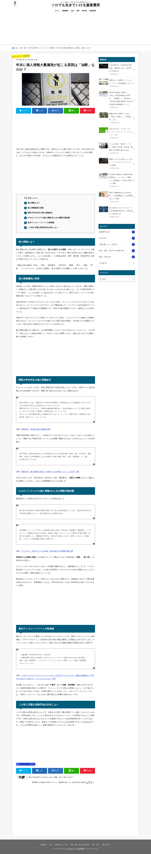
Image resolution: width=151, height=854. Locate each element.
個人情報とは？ (32, 203)
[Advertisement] (75, 29)
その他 (102, 263)
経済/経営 (93, 10)
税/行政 (84, 10)
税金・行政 (105, 257)
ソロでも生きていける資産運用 (75, 5)
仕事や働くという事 (108, 244)
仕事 (77, 10)
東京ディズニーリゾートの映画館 (39, 222)
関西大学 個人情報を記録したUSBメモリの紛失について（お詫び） (49, 472)
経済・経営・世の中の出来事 (111, 250)
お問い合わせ (106, 844)
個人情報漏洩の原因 (34, 208)
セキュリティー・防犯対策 (20, 56)
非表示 (35, 198)
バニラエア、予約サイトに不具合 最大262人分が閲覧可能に (46, 551)
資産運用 (65, 10)
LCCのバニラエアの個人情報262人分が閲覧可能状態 (47, 218)
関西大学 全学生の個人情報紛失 (34, 429)
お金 (72, 10)
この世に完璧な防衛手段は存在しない (41, 227)
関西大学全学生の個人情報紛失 (38, 213)
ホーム (57, 10)
